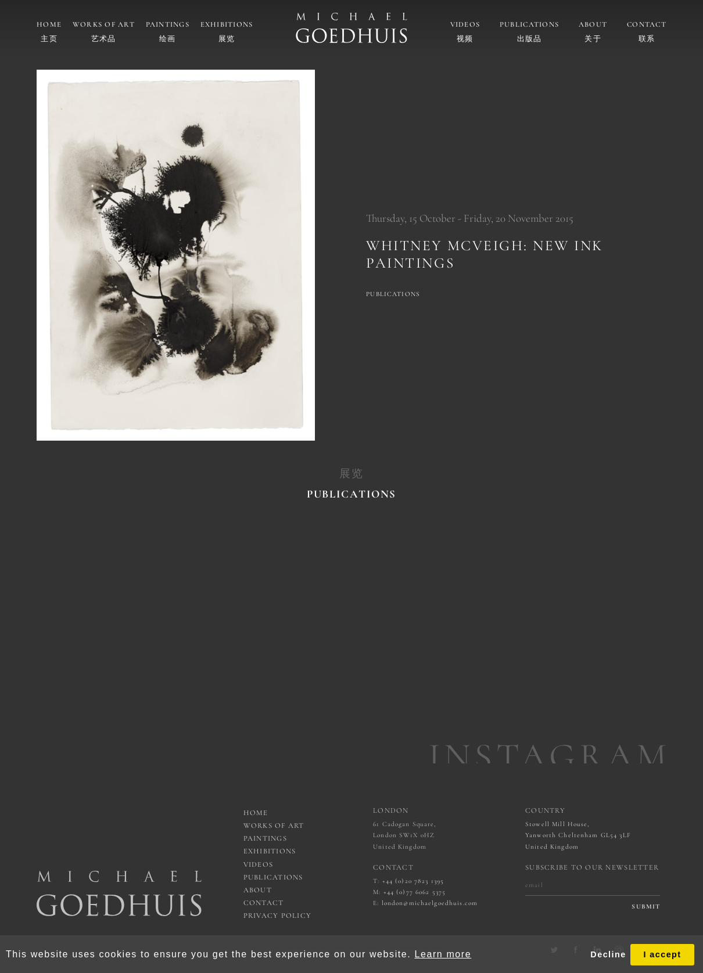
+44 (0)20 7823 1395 (413, 881)
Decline (608, 954)
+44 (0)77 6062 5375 (414, 892)
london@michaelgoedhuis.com (430, 903)
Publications (529, 24)
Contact (646, 24)
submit (646, 906)
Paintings (167, 24)
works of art (273, 825)
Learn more (442, 954)
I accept (662, 954)
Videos (465, 24)
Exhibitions (226, 24)
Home (49, 24)
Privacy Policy (277, 915)
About (593, 24)
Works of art (104, 24)
